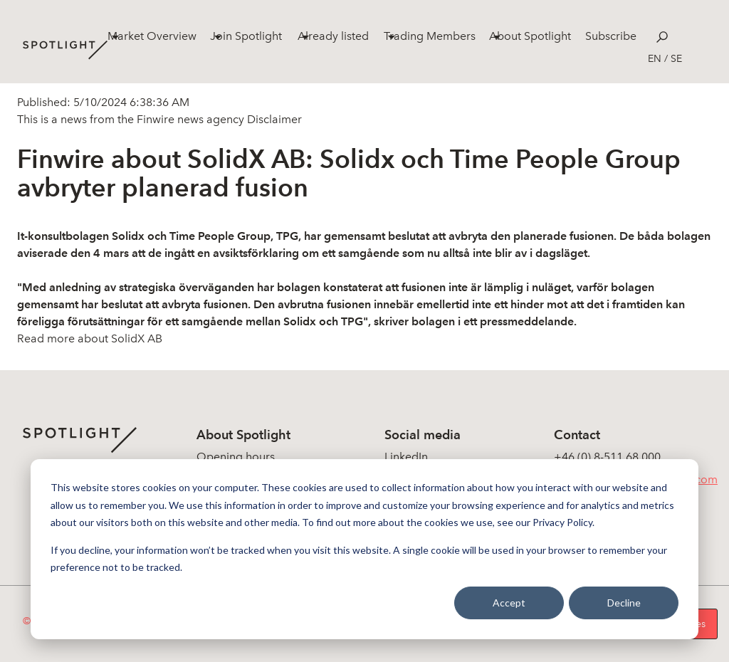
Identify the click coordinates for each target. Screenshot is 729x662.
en (654, 59)
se (676, 59)
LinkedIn (406, 456)
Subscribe (610, 36)
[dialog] (364, 549)
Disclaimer (273, 119)
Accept (509, 603)
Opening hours (235, 456)
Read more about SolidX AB (89, 338)
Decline (624, 603)
